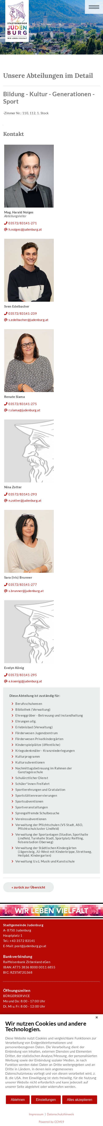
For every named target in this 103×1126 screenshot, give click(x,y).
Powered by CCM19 (51, 1121)
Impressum (36, 1114)
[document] (51, 1057)
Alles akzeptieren (79, 1099)
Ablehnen (18, 1099)
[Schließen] (97, 1017)
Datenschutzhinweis (60, 1114)
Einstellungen (46, 1099)
